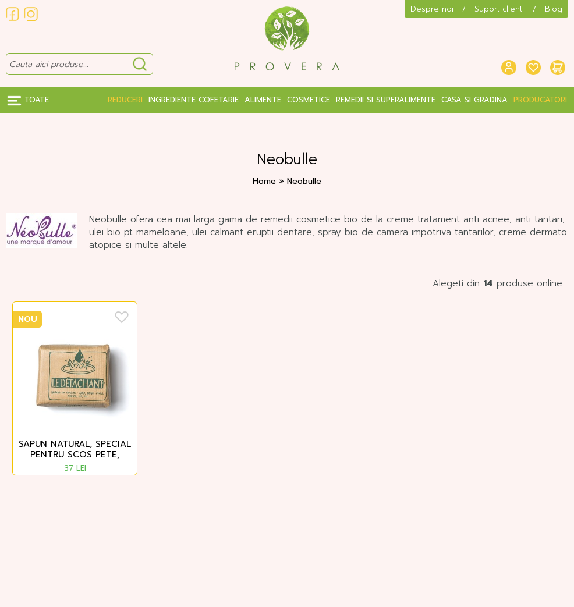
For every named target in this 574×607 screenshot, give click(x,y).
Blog (553, 9)
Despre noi (431, 9)
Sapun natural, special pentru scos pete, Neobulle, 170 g (75, 450)
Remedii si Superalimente (385, 99)
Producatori (540, 99)
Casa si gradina (474, 99)
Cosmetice (308, 99)
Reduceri (125, 99)
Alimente (263, 99)
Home (264, 181)
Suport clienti (499, 9)
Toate (28, 100)
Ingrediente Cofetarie (193, 99)
